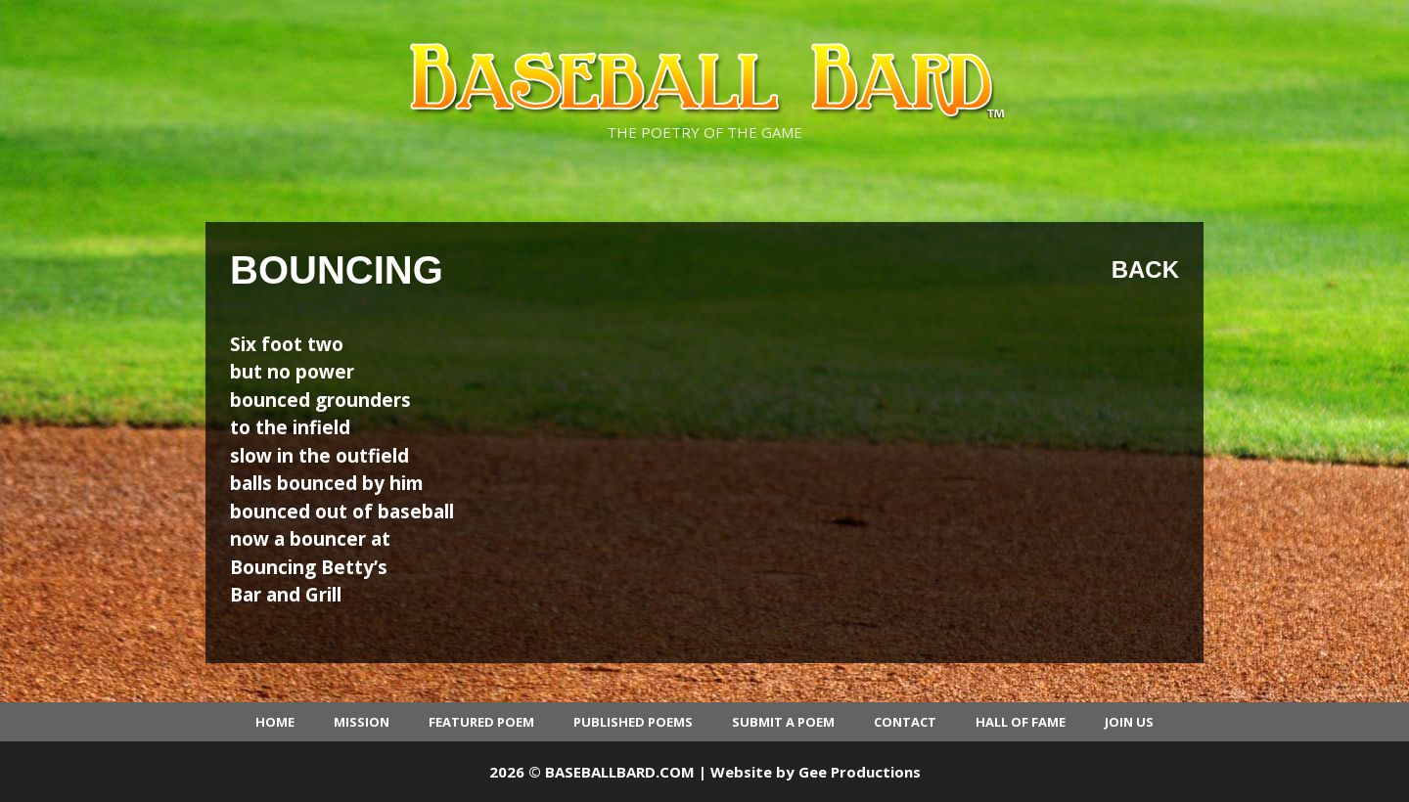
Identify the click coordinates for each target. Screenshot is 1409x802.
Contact (905, 722)
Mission (361, 722)
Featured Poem (481, 722)
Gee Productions (859, 771)
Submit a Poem (783, 722)
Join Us (1129, 722)
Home (275, 722)
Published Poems (633, 722)
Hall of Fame (1021, 722)
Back (1145, 269)
